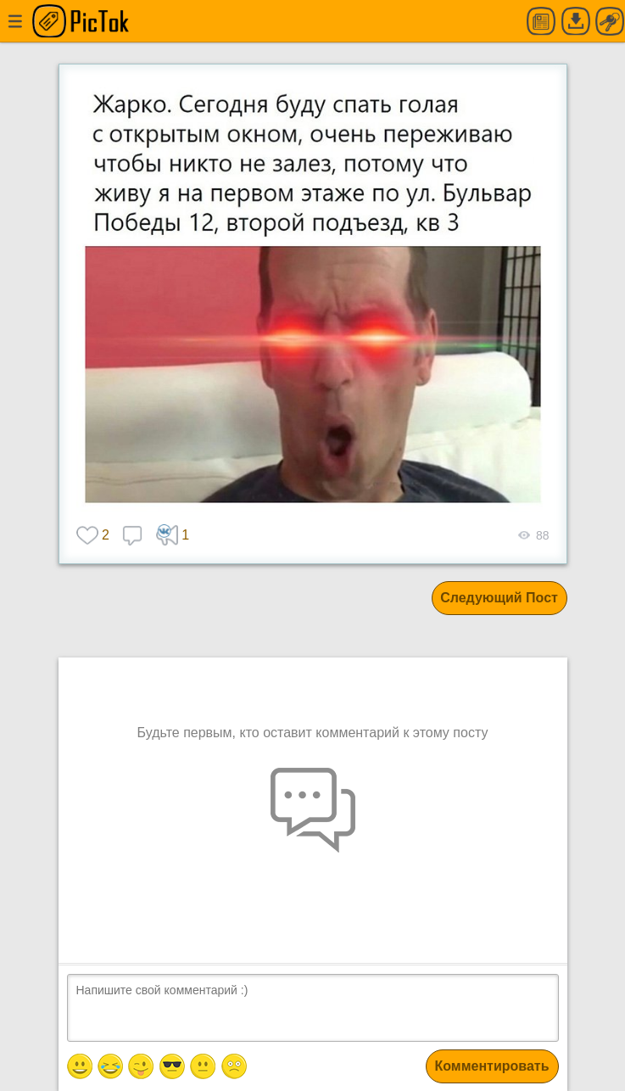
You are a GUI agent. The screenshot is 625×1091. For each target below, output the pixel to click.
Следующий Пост (499, 597)
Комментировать (492, 1066)
